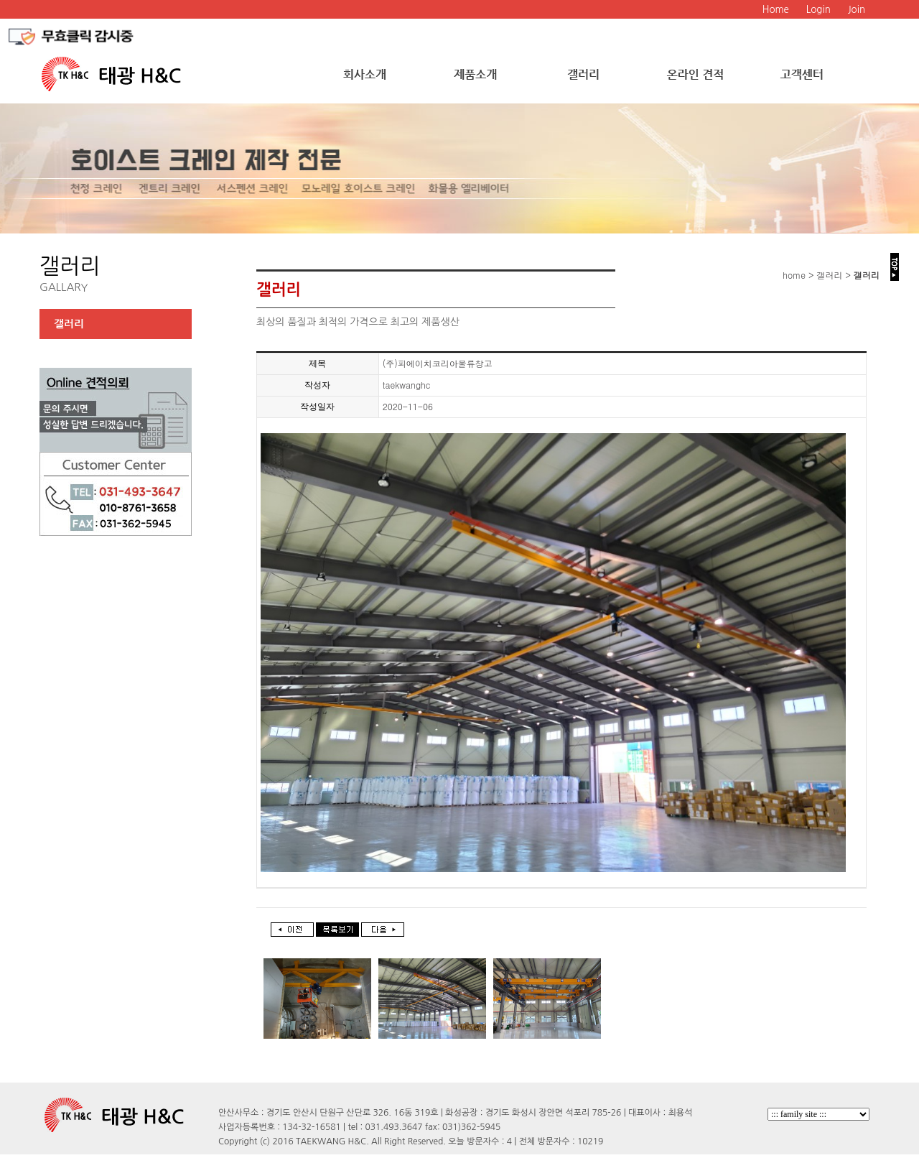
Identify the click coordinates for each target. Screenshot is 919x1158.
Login (818, 9)
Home (775, 9)
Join (856, 9)
